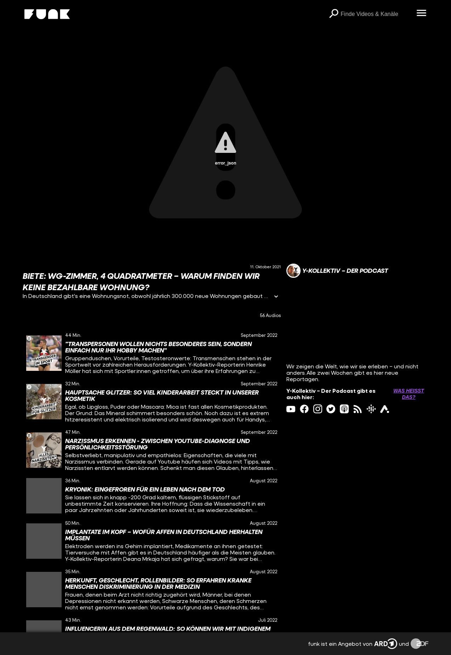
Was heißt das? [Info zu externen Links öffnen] (408, 394)
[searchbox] (376, 14)
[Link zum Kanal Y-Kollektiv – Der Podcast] (337, 271)
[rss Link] (357, 408)
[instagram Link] (317, 408)
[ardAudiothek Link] (384, 408)
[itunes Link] (344, 408)
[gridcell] (151, 353)
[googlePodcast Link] (371, 408)
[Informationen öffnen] (276, 297)
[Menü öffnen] (421, 13)
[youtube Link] (290, 408)
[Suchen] (333, 14)
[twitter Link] (330, 408)
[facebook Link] (304, 408)
